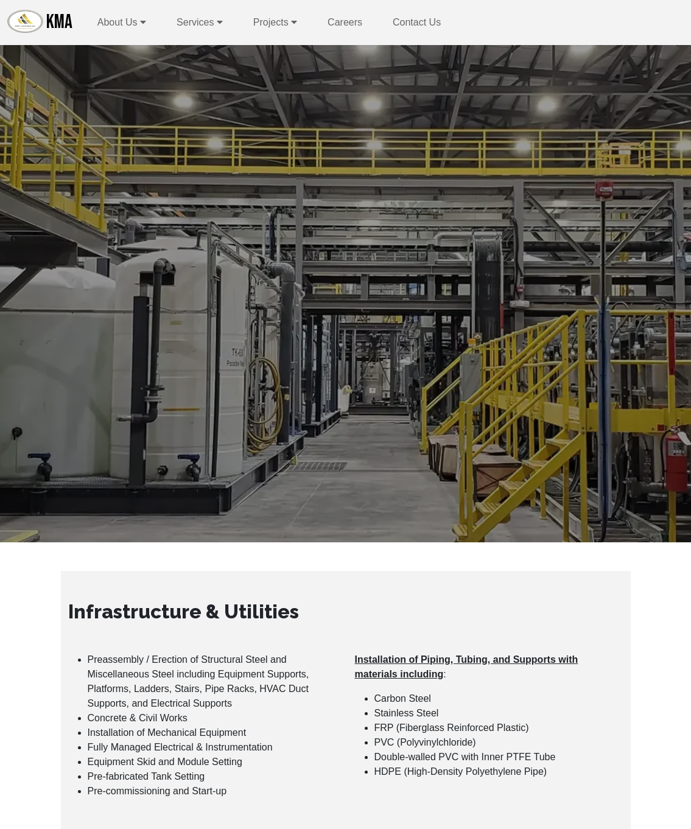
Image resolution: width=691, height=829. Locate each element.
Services (200, 22)
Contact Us (417, 22)
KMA (39, 22)
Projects (275, 22)
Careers (345, 22)
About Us (121, 22)
